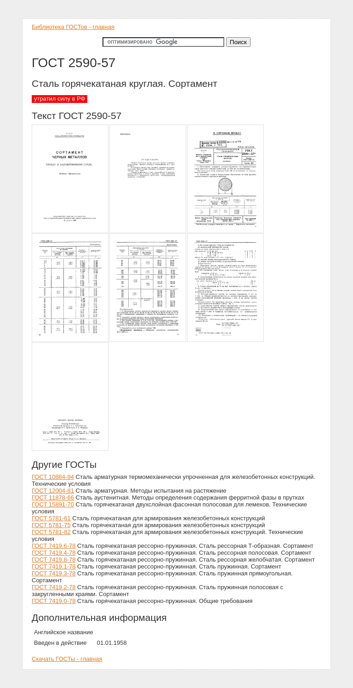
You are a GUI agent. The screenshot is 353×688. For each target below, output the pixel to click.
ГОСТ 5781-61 (51, 518)
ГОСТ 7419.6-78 (53, 545)
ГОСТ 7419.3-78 (53, 573)
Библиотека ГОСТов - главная (73, 26)
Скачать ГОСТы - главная (67, 658)
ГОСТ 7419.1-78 (53, 566)
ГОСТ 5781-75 (51, 525)
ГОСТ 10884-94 (53, 476)
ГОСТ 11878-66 (53, 497)
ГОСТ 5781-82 (51, 532)
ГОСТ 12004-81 (53, 490)
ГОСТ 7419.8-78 (53, 559)
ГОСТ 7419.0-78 (53, 600)
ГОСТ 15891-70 (53, 504)
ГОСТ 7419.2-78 (53, 587)
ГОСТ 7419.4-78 (53, 552)
